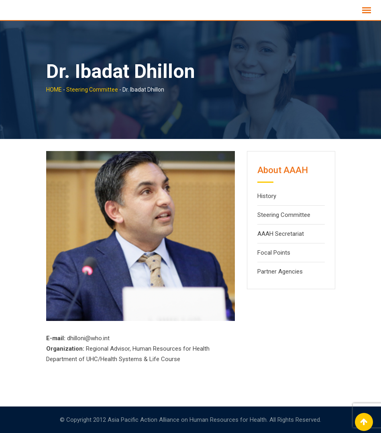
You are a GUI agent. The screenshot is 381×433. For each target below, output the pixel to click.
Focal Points (273, 252)
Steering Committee (283, 215)
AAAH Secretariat (280, 233)
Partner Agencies (280, 271)
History (266, 196)
